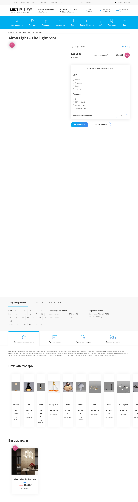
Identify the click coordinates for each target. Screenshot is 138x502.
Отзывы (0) (38, 302)
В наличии (53, 3)
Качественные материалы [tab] (24, 339)
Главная (11, 32)
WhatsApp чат (42, 12)
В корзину (79, 125)
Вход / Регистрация (123, 3)
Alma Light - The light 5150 (25, 479)
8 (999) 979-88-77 (46, 9)
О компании (14, 3)
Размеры (77, 94)
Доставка (43, 3)
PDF (124, 46)
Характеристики (18, 302)
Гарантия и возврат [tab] (83, 339)
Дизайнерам (25, 3)
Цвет (75, 75)
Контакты (63, 3)
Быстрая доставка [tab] (113, 339)
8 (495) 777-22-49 (68, 9)
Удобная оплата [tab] (54, 339)
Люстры (18, 32)
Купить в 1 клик (101, 125)
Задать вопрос (56, 302)
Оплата (34, 3)
